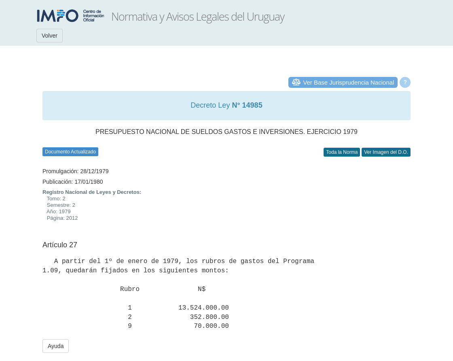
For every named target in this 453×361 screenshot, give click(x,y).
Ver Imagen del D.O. (386, 152)
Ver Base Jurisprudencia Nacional (348, 82)
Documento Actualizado (70, 152)
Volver (49, 35)
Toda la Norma (342, 152)
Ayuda (56, 346)
